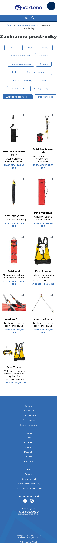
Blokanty (43, 55)
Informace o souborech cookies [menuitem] (28, 488)
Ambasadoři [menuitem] (28, 442)
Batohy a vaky (41, 88)
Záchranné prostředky (17, 97)
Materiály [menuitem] (28, 452)
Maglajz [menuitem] (28, 433)
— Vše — (12, 47)
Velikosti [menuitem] (28, 457)
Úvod (9, 25)
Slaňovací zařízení (20, 55)
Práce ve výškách (26, 25)
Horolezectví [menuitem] (28, 411)
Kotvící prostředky (22, 80)
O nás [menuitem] (28, 438)
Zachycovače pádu (21, 64)
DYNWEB (33, 542)
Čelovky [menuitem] (28, 406)
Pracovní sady (18, 88)
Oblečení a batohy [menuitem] (28, 425)
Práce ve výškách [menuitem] (28, 420)
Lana (43, 80)
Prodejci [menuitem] (28, 474)
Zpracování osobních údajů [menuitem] (28, 483)
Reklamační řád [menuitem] (28, 479)
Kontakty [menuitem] (28, 461)
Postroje (44, 47)
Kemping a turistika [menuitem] (29, 415)
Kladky (14, 72)
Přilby (29, 47)
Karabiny (43, 64)
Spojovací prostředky (37, 72)
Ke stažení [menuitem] (28, 447)
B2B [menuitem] (28, 469)
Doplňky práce (45, 97)
